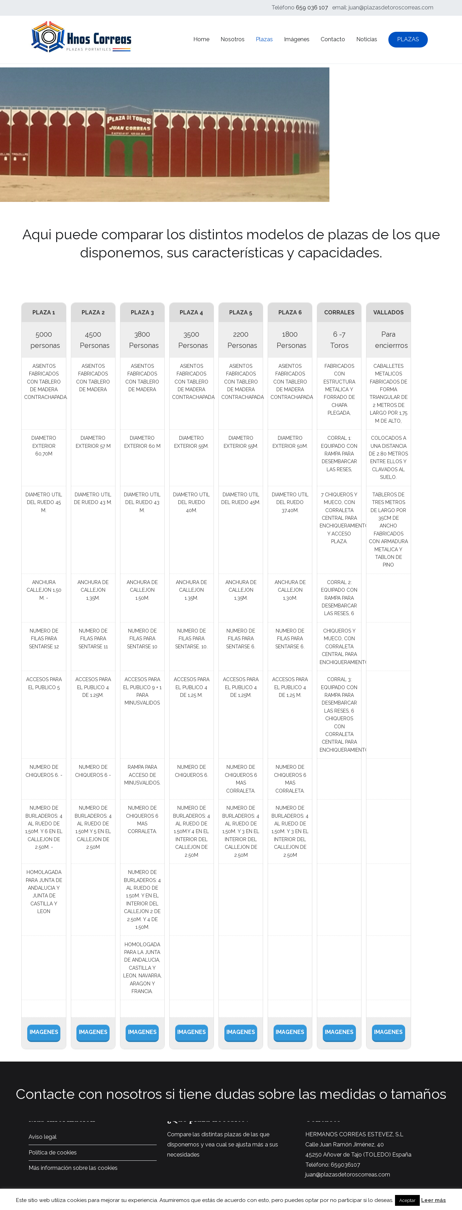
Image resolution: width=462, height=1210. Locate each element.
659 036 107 (312, 7)
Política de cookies (53, 1152)
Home (201, 39)
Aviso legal (43, 1137)
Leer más (433, 1200)
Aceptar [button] (407, 1200)
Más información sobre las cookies (73, 1168)
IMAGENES (44, 1032)
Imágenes (297, 39)
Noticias (366, 39)
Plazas (264, 39)
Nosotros (233, 39)
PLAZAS (408, 39)
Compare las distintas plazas (204, 1134)
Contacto (333, 39)
